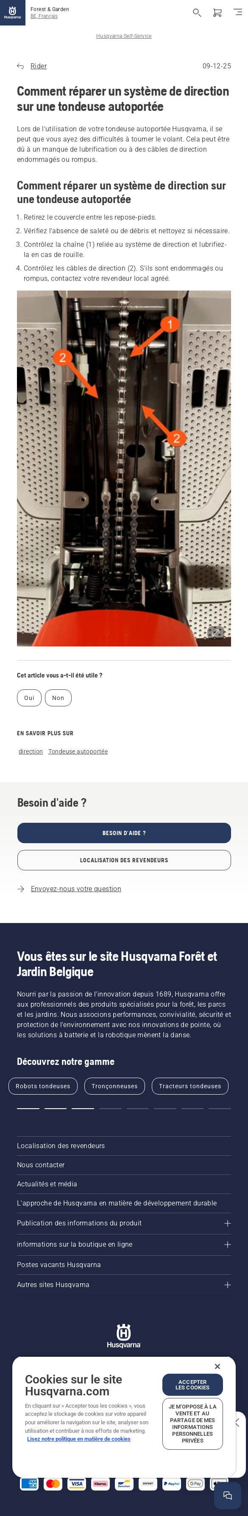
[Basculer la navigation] (238, 13)
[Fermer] (217, 1366)
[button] (124, 468)
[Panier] (217, 13)
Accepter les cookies (192, 1385)
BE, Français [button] (44, 16)
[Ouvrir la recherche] (197, 13)
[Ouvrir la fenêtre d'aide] (228, 1496)
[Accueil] (12, 12)
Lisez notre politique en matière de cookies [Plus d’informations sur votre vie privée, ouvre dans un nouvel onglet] (79, 1439)
